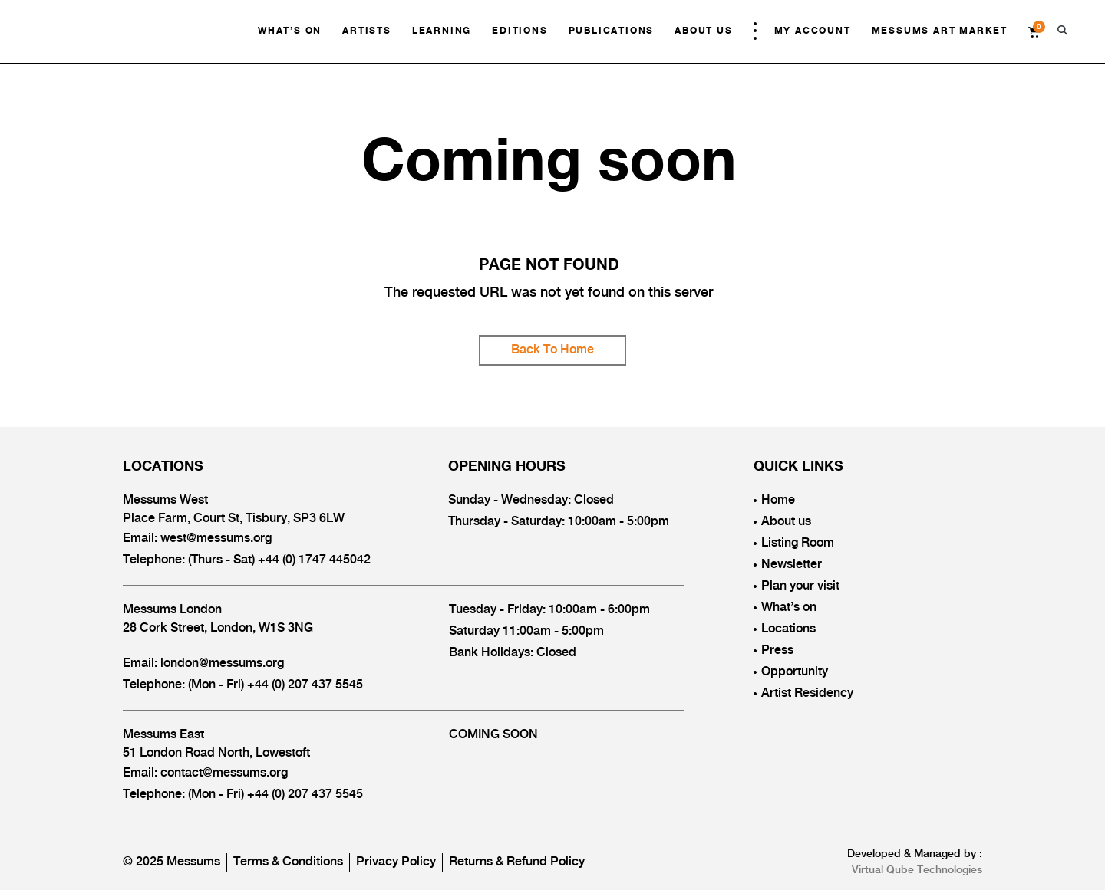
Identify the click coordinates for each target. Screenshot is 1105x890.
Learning (441, 31)
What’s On (290, 31)
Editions (519, 31)
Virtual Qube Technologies (917, 870)
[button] (1062, 30)
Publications (612, 31)
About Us (703, 31)
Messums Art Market (940, 31)
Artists (366, 31)
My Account (812, 31)
